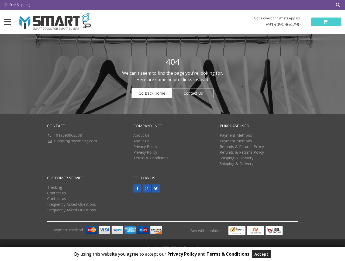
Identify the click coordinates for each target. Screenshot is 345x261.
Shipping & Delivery (236, 157)
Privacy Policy (145, 146)
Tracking (54, 187)
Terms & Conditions (150, 157)
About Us (141, 135)
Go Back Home (152, 93)
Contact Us (193, 93)
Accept (261, 254)
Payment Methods (236, 135)
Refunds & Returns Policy (242, 146)
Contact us (56, 192)
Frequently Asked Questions (71, 204)
